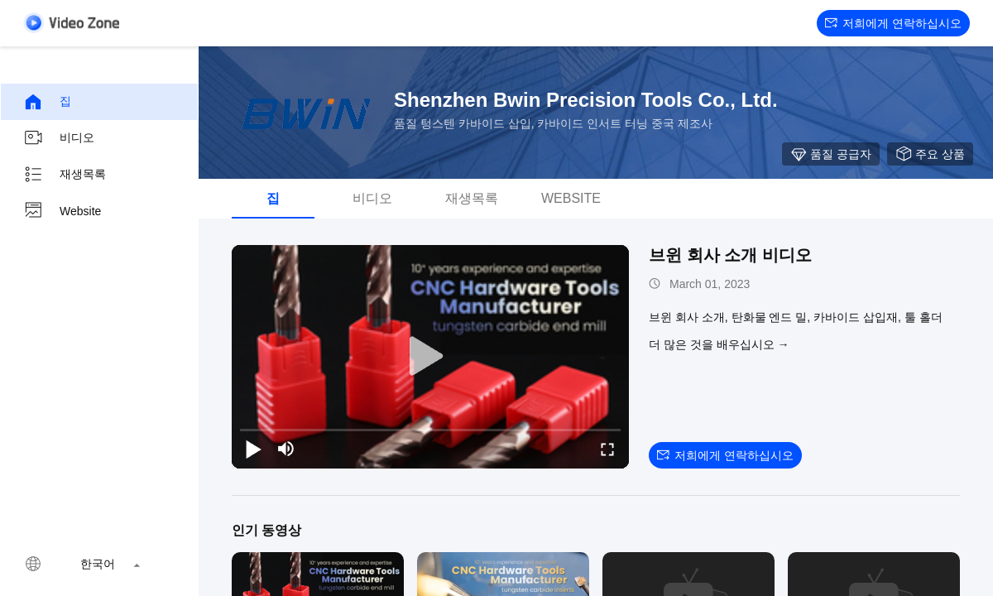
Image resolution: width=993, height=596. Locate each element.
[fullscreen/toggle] (607, 448)
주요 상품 (930, 154)
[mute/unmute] (286, 448)
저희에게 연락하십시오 (893, 23)
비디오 (58, 138)
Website (62, 211)
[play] (430, 356)
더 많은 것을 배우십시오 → (719, 344)
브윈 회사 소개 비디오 (730, 255)
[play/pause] (253, 448)
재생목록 (64, 175)
